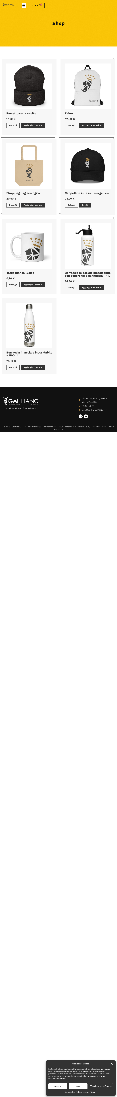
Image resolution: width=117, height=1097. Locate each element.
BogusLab (58, 429)
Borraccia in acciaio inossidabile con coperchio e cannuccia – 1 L (88, 274)
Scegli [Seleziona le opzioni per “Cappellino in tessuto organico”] (85, 205)
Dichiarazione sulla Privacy (85, 1092)
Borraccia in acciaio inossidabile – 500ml (29, 354)
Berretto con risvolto (21, 113)
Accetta (57, 1086)
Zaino (69, 113)
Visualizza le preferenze (101, 1086)
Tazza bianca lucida (20, 272)
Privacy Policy (84, 427)
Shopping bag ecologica (23, 193)
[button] (111, 1063)
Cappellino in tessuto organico (87, 193)
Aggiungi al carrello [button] (33, 125)
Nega (78, 1086)
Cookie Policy (70, 1092)
